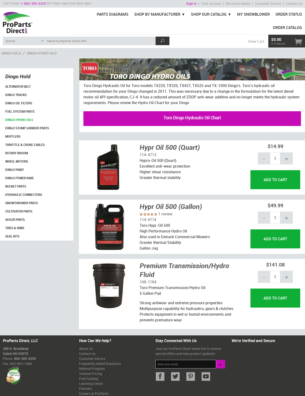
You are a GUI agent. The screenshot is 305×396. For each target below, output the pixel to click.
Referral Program (92, 368)
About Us (86, 348)
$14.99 (275, 146)
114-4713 (148, 154)
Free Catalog (88, 378)
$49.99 (275, 205)
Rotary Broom (16, 153)
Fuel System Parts (20, 111)
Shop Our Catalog (209, 14)
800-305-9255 (25, 358)
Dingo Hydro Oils (19, 120)
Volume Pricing (90, 373)
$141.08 (275, 264)
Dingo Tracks (16, 95)
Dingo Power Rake (19, 178)
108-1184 (148, 282)
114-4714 (148, 219)
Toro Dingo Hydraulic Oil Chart (192, 118)
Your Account (211, 3)
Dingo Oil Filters (18, 103)
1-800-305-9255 (33, 3)
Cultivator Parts (18, 211)
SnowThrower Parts (21, 203)
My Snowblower (253, 14)
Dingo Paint (14, 170)
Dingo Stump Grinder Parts (27, 128)
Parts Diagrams (112, 14)
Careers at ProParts (93, 393)
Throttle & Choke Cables (25, 145)
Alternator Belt (18, 86)
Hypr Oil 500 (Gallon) (171, 206)
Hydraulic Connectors (23, 195)
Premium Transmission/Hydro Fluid (184, 270)
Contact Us (294, 3)
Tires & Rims (14, 228)
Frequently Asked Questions (100, 363)
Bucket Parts (15, 186)
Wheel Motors (16, 161)
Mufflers (12, 136)
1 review (165, 214)
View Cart (256, 41)
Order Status (288, 14)
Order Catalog (287, 27)
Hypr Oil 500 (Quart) (170, 147)
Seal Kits (12, 236)
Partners (85, 388)
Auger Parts (15, 219)
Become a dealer (238, 3)
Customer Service (268, 3)
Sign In (191, 3)
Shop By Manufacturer (157, 14)
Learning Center (91, 383)
